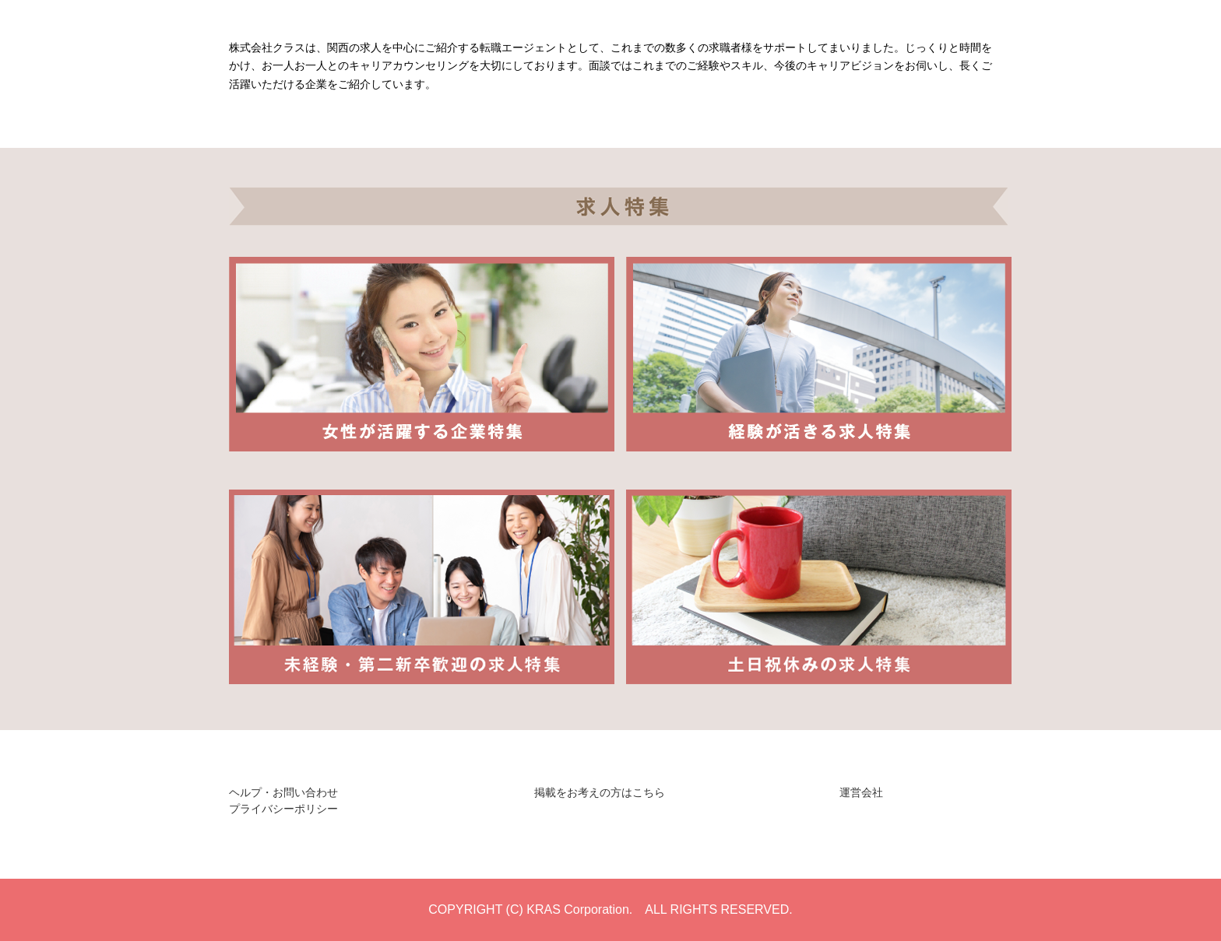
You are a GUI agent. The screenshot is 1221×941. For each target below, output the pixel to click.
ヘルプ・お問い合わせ (283, 792)
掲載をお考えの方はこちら (599, 792)
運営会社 (861, 792)
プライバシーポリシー (283, 808)
